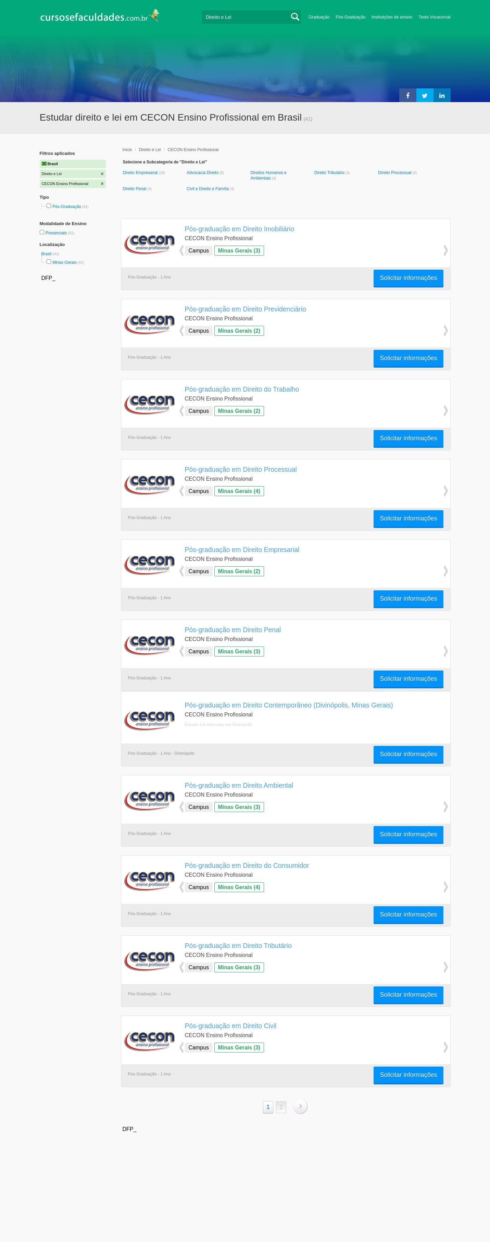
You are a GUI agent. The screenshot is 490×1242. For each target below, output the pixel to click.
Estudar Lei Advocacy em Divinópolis (218, 724)
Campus (199, 251)
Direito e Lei (150, 149)
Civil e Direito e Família (208, 188)
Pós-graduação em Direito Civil (231, 1026)
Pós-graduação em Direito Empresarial (242, 549)
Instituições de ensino (392, 17)
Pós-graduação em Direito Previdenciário (245, 309)
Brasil (47, 253)
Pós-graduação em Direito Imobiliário (239, 229)
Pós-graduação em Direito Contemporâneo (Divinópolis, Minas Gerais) (289, 705)
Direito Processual (395, 172)
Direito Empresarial (141, 172)
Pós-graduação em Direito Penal (233, 630)
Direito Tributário (329, 172)
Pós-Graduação (351, 17)
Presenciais (57, 233)
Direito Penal (135, 188)
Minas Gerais (64, 262)
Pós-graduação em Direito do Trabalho (242, 389)
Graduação (319, 17)
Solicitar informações (408, 277)
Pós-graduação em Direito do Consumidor (247, 865)
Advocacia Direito (203, 172)
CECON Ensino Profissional (193, 149)
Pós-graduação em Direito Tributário (238, 945)
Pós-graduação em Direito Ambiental (239, 785)
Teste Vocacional (435, 17)
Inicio (127, 149)
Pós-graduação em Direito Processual (241, 469)
